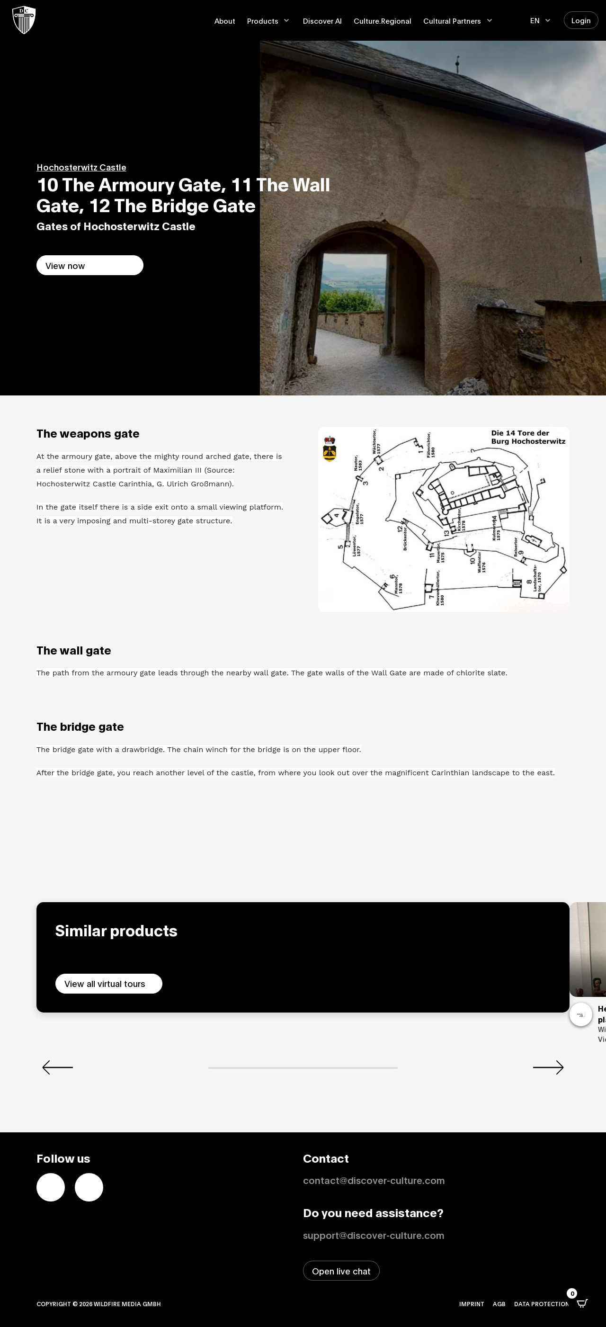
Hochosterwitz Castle (81, 166)
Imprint (471, 1303)
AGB (499, 1303)
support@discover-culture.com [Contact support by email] (374, 1234)
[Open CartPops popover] (582, 1303)
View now (65, 265)
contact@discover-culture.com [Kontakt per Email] (374, 1180)
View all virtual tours (104, 983)
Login (581, 20)
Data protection (542, 1303)
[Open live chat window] (341, 1271)
